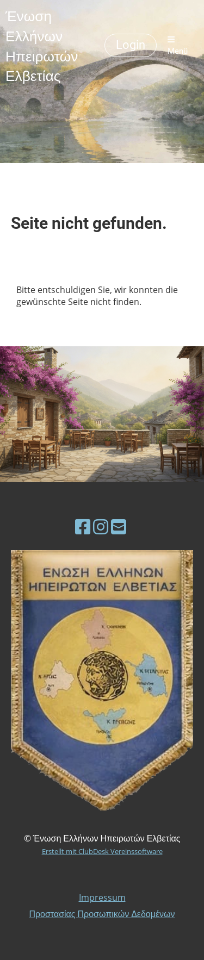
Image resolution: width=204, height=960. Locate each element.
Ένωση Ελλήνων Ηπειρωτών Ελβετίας (41, 45)
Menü (178, 45)
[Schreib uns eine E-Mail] (118, 526)
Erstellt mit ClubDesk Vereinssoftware (102, 851)
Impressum (102, 897)
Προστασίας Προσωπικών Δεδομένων (102, 914)
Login (130, 45)
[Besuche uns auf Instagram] (100, 526)
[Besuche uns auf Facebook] (82, 526)
